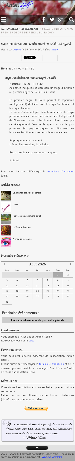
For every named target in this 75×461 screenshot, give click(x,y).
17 (7, 291)
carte (31, 340)
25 (17, 296)
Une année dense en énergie (27, 192)
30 (68, 296)
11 (17, 285)
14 (47, 285)
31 (7, 302)
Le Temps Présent (22, 227)
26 (27, 296)
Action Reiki (9, 29)
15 (57, 285)
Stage (54, 49)
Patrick (17, 49)
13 (37, 285)
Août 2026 (37, 264)
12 (27, 285)
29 (57, 296)
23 (68, 291)
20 (37, 291)
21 (47, 291)
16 (68, 285)
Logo (26, 8)
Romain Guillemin (52, 456)
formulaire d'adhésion (51, 364)
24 (7, 296)
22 (57, 291)
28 (47, 296)
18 (17, 291)
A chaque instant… (22, 239)
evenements (29, 29)
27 (37, 296)
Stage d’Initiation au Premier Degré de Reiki (30, 78)
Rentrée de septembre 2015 (27, 215)
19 (27, 291)
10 (7, 285)
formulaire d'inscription (60, 171)
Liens (15, 204)
